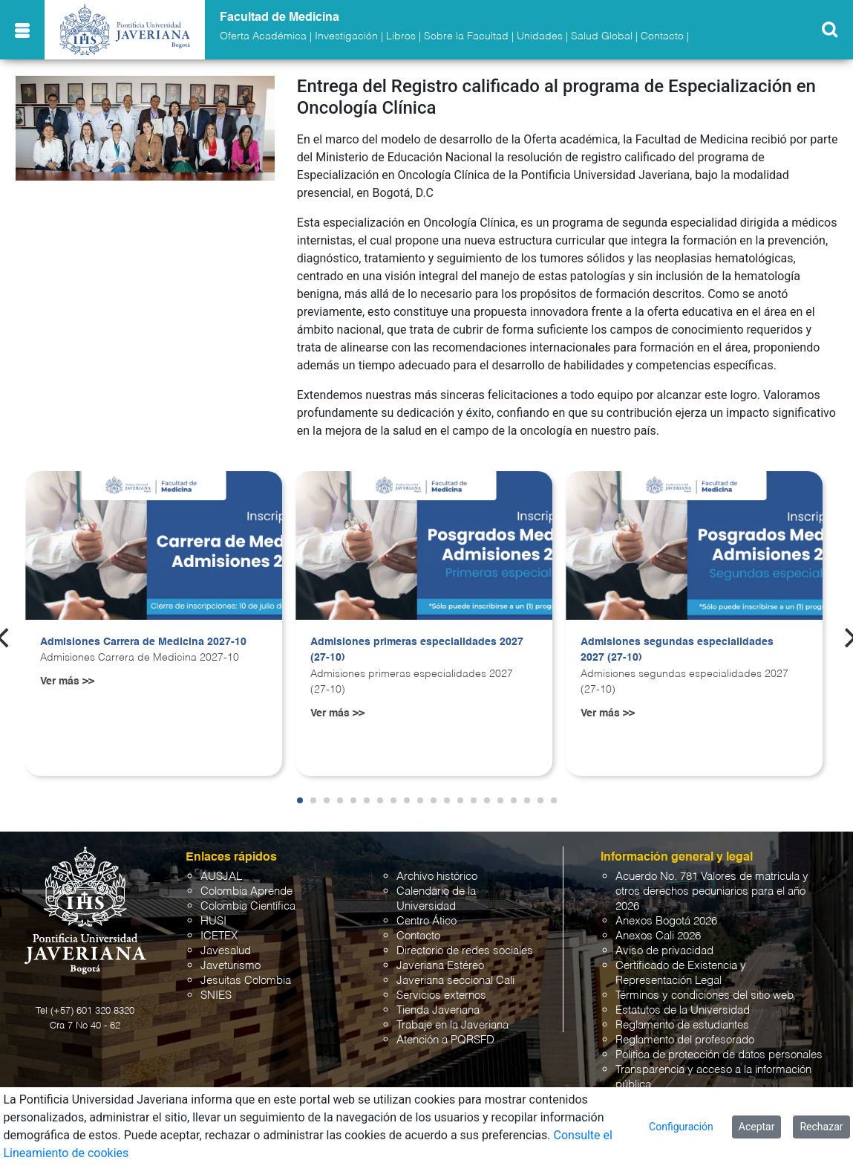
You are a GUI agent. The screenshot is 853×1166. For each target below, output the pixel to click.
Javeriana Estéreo (440, 965)
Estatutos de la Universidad (682, 1010)
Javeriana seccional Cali (455, 980)
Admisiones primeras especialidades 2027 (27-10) (416, 650)
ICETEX (219, 936)
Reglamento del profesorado (684, 1040)
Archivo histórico (436, 876)
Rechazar (821, 1127)
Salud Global (602, 36)
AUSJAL (221, 876)
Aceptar (757, 1127)
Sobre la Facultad (466, 36)
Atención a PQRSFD (445, 1040)
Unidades (540, 36)
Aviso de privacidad (664, 950)
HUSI (213, 921)
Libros (401, 36)
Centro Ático (426, 921)
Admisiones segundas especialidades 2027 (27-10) (677, 650)
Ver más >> (67, 681)
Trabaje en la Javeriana (452, 1025)
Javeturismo (230, 965)
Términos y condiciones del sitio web (704, 995)
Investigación (346, 36)
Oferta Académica (263, 36)
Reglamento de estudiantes (682, 1025)
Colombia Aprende (246, 891)
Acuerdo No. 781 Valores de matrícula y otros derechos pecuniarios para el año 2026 (711, 891)
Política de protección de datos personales (719, 1054)
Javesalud (225, 950)
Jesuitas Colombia (245, 980)
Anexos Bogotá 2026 (666, 921)
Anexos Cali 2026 (658, 936)
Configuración (681, 1127)
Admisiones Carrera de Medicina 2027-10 (143, 642)
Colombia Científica (247, 906)
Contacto (662, 36)
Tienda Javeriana (438, 1010)
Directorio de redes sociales (464, 950)
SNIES (216, 995)
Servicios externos (441, 995)
